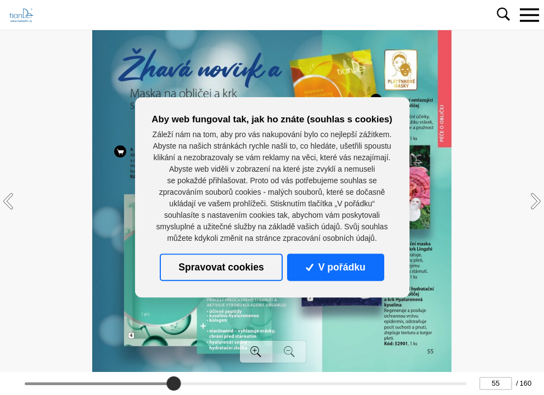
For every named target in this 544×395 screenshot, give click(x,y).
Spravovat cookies (220, 267)
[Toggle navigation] (529, 15)
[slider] (174, 383)
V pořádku (335, 267)
